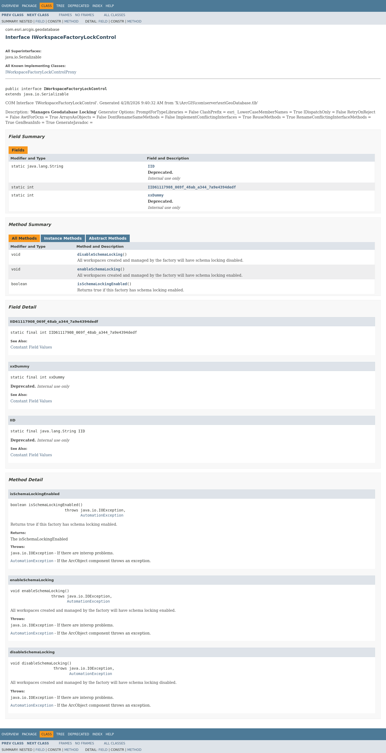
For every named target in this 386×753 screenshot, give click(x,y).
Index (97, 6)
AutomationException (101, 515)
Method (71, 21)
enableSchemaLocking (98, 269)
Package (29, 6)
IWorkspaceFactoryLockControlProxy (40, 72)
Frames (65, 15)
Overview (10, 6)
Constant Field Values (31, 347)
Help (110, 6)
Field (39, 21)
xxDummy (156, 195)
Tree (60, 6)
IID (151, 166)
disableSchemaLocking (100, 254)
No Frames (84, 15)
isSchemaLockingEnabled (102, 284)
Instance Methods (62, 238)
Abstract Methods (108, 238)
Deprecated (78, 6)
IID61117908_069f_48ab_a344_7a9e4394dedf (192, 187)
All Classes (114, 15)
